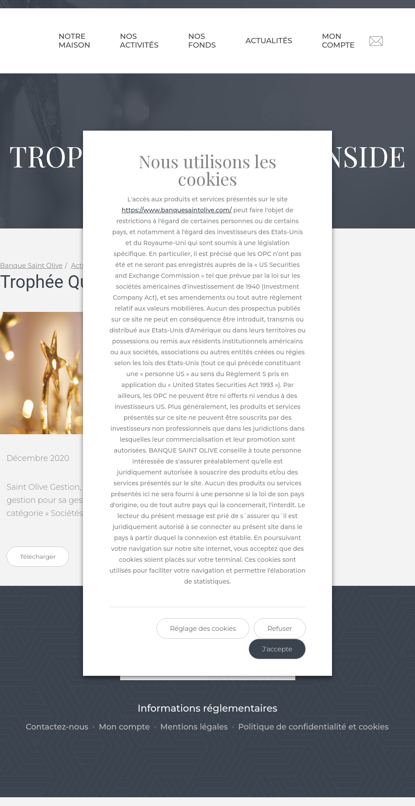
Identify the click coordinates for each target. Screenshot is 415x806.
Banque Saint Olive (31, 274)
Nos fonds (202, 40)
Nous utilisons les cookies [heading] (207, 169)
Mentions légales (194, 736)
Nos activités (139, 40)
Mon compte (338, 40)
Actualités (269, 40)
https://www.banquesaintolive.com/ (177, 210)
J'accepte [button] (277, 649)
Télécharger (37, 566)
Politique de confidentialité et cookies (313, 736)
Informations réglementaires (207, 717)
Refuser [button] (279, 628)
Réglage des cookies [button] (203, 628)
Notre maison (74, 40)
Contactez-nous (57, 736)
